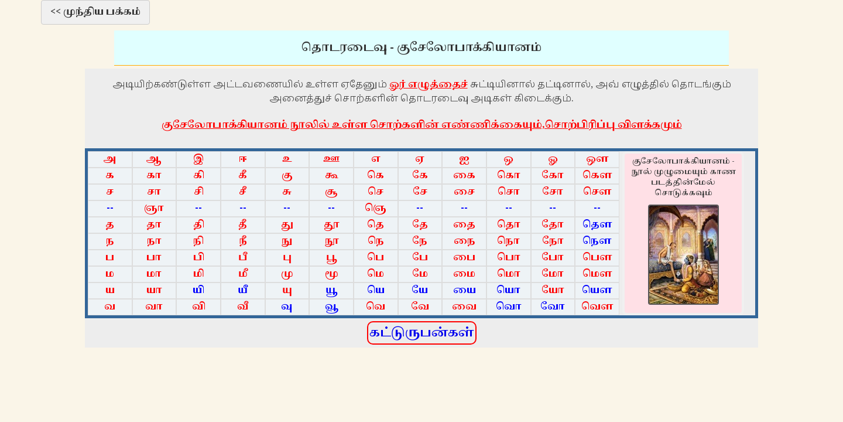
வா (154, 307)
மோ (553, 274)
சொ (509, 192)
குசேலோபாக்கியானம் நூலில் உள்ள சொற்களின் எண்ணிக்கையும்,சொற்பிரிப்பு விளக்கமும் (422, 124)
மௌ (597, 274)
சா (154, 192)
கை (464, 175)
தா (154, 224)
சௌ (597, 192)
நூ (331, 241)
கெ (375, 175)
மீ (243, 274)
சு (287, 192)
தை (464, 224)
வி (198, 307)
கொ (508, 175)
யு (287, 290)
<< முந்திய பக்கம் (95, 12)
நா (154, 241)
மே (420, 274)
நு (287, 241)
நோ (553, 241)
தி (198, 224)
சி (199, 192)
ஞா (154, 208)
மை (464, 274)
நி (198, 241)
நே (419, 241)
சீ (242, 192)
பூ (331, 257)
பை (464, 257)
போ (553, 257)
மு (287, 274)
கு (287, 175)
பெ (375, 257)
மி (198, 274)
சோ (552, 192)
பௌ (597, 257)
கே (420, 175)
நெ (376, 241)
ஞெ (375, 208)
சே (420, 192)
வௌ (597, 307)
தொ (508, 224)
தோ (553, 224)
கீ (242, 175)
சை (464, 192)
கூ (331, 175)
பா (154, 257)
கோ (553, 175)
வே (420, 307)
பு (287, 257)
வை (464, 307)
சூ (331, 192)
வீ (243, 307)
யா (154, 290)
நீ (243, 241)
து (287, 224)
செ (375, 192)
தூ (332, 224)
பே (420, 257)
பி (198, 257)
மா (154, 274)
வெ (375, 307)
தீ (242, 224)
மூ (331, 274)
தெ (375, 224)
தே (420, 224)
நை (464, 241)
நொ (508, 241)
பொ (508, 257)
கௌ (597, 175)
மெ (375, 274)
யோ (553, 290)
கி (198, 175)
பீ (242, 257)
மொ (508, 274)
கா (154, 175)
